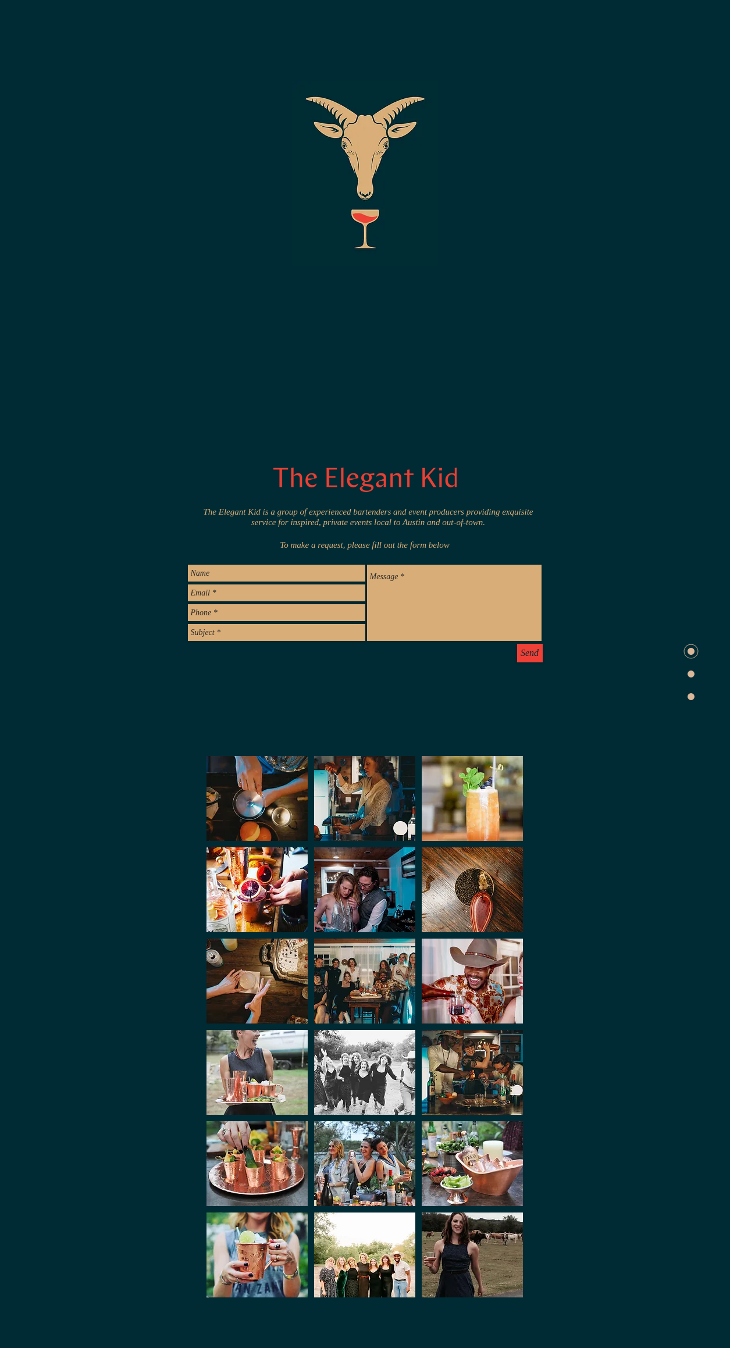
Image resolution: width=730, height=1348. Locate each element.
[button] (257, 798)
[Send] (530, 653)
